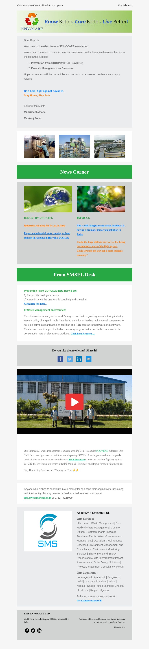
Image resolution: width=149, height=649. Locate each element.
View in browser (125, 5)
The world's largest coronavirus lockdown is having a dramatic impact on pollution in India (100, 230)
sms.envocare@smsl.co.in (37, 497)
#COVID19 (102, 451)
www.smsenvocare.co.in (89, 600)
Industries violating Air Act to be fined (44, 225)
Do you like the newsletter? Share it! (74, 350)
